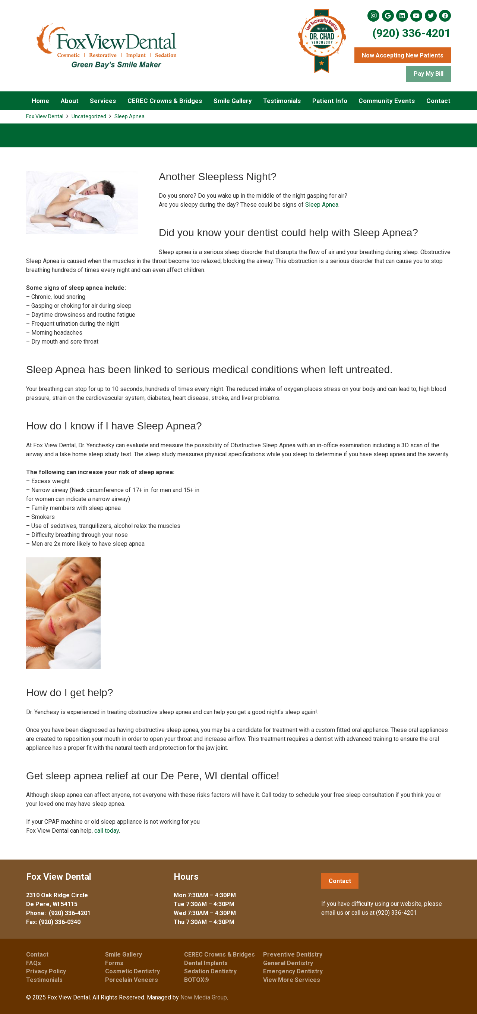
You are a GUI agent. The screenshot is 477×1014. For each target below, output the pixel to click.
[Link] (106, 46)
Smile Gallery (123, 954)
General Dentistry (288, 963)
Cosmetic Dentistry (132, 971)
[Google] (388, 16)
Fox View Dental (44, 116)
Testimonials (44, 979)
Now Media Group (203, 997)
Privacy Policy (46, 971)
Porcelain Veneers (131, 979)
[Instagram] (373, 16)
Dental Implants (206, 963)
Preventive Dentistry (292, 954)
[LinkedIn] (402, 16)
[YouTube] (416, 16)
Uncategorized (89, 116)
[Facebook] (445, 16)
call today (106, 830)
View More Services (291, 979)
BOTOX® (196, 979)
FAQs (33, 963)
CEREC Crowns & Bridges (219, 954)
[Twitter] (431, 16)
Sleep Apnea (129, 116)
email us (332, 912)
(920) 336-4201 (411, 33)
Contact (37, 954)
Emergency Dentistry (293, 971)
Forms (114, 963)
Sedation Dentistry (210, 971)
